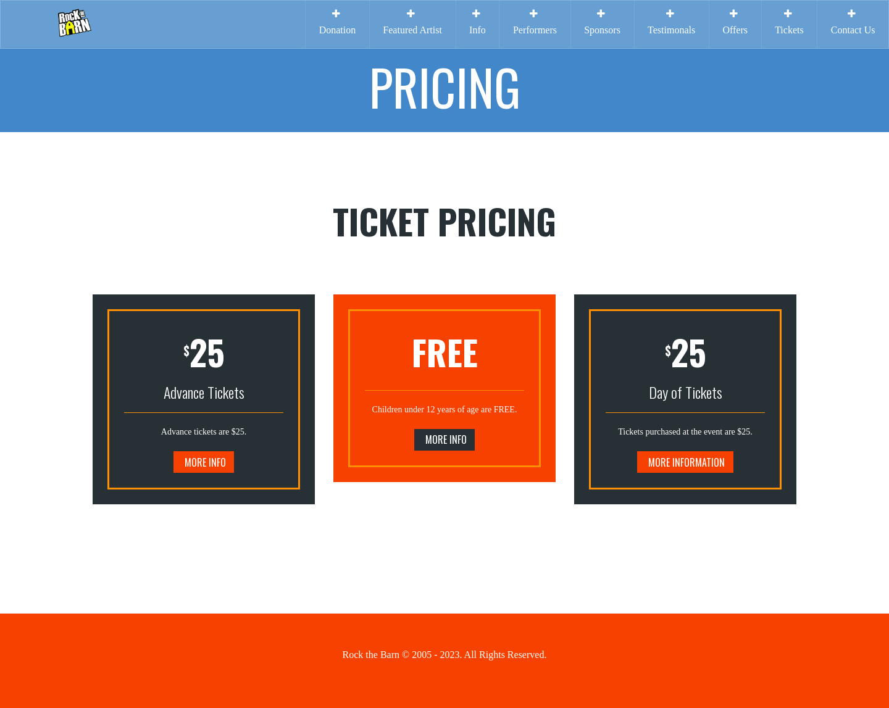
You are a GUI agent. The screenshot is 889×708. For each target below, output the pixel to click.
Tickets (789, 22)
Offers (735, 22)
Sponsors (602, 22)
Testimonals (671, 22)
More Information (686, 462)
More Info (205, 462)
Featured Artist (412, 22)
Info (477, 22)
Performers (535, 22)
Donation (337, 22)
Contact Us (853, 22)
